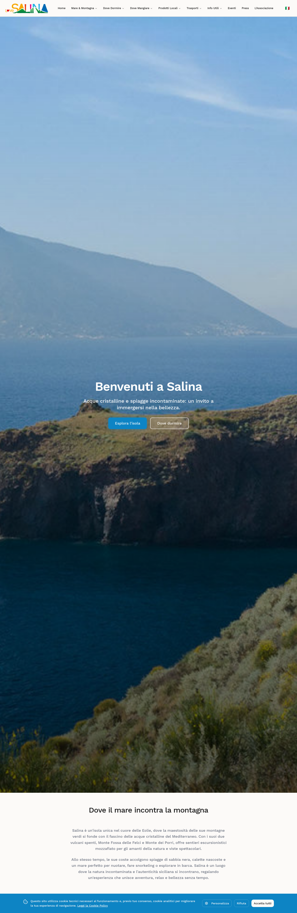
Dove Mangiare (141, 8)
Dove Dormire (113, 8)
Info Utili (214, 8)
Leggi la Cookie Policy (92, 905)
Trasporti (194, 8)
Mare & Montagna (84, 8)
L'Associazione (264, 8)
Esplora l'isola (127, 423)
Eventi (232, 8)
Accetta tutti (263, 903)
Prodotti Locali (169, 8)
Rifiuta (241, 903)
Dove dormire (169, 423)
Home (61, 8)
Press (245, 8)
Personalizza (217, 903)
